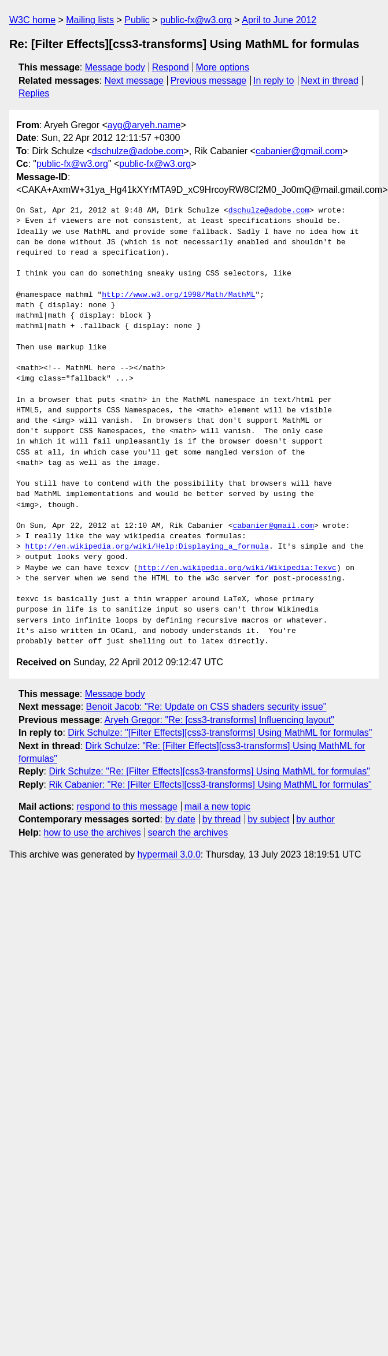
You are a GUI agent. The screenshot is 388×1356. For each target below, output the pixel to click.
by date (180, 819)
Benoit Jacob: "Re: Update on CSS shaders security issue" (206, 706)
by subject (268, 819)
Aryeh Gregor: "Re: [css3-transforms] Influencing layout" (219, 720)
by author (315, 819)
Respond (170, 67)
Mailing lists (90, 20)
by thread (221, 819)
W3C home (32, 20)
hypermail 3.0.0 (168, 854)
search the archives (188, 832)
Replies (34, 93)
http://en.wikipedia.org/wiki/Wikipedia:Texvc (237, 568)
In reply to (273, 80)
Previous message (209, 80)
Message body (115, 67)
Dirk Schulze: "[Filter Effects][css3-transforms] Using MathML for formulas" (220, 732)
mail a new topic (217, 806)
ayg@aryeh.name (144, 125)
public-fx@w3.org (196, 20)
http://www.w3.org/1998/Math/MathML (178, 295)
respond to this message (126, 806)
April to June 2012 (279, 20)
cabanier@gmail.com (299, 151)
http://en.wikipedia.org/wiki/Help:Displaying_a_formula (147, 547)
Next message (134, 80)
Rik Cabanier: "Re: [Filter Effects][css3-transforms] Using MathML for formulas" (210, 784)
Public (137, 20)
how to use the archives (92, 832)
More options (223, 67)
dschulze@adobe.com (138, 151)
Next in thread (330, 80)
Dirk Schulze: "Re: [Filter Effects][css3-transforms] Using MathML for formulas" (209, 771)
